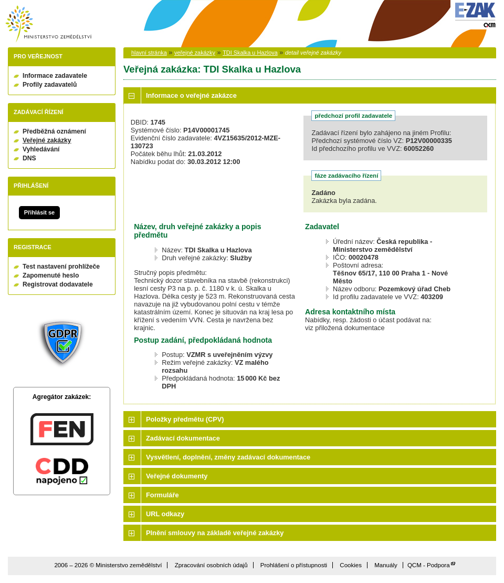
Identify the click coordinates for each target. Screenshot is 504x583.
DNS (29, 158)
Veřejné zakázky (47, 140)
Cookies (351, 565)
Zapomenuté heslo (51, 275)
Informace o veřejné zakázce (191, 95)
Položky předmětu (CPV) (185, 419)
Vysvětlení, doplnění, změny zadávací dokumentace (228, 457)
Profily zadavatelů (50, 84)
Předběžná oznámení (54, 131)
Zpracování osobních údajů (211, 565)
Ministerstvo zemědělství (48, 24)
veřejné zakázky (194, 52)
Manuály (385, 565)
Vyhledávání (41, 149)
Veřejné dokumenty (176, 476)
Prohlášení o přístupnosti (293, 565)
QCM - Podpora (428, 565)
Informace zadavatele (55, 75)
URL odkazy (165, 514)
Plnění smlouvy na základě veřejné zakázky (215, 533)
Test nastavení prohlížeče (61, 266)
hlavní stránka (149, 52)
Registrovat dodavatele (58, 284)
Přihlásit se (39, 212)
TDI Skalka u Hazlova (250, 52)
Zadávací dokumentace (183, 438)
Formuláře (162, 495)
